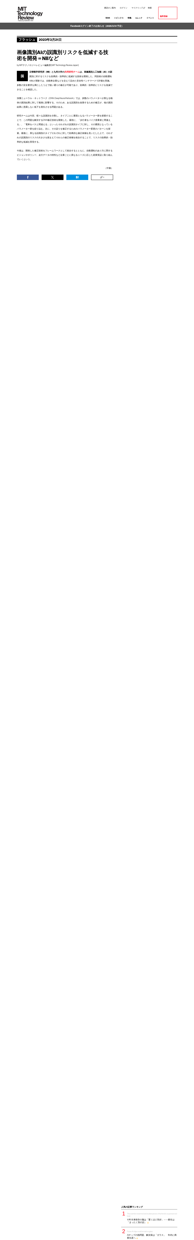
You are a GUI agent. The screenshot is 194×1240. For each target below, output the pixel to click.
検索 (150, 8)
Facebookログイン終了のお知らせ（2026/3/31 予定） (97, 26)
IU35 (108, 18)
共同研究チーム (72, 72)
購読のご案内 (110, 8)
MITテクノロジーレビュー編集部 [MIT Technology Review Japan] (49, 65)
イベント (150, 18)
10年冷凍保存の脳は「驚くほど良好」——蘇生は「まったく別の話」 (152, 1218)
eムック (139, 18)
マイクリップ (137, 8)
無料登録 (163, 16)
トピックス (119, 18)
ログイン (123, 8)
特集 (129, 18)
